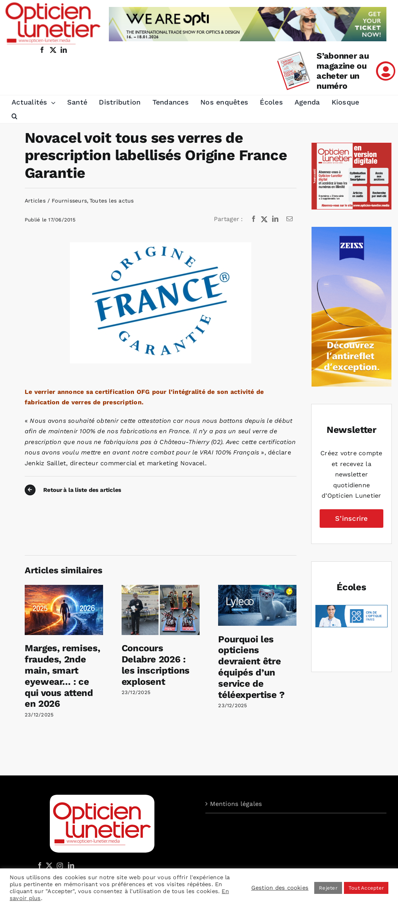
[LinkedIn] (275, 219)
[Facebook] (254, 219)
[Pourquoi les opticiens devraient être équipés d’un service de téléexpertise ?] (257, 588)
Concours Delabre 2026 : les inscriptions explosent (156, 665)
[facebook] (42, 50)
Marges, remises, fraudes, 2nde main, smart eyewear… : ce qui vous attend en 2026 (62, 676)
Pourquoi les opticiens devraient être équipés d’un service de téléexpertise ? (251, 667)
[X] (264, 219)
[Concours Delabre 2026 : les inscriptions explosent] (161, 588)
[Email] (289, 219)
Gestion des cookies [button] (280, 887)
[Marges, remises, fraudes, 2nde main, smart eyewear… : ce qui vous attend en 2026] (64, 588)
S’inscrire (351, 518)
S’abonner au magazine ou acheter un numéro (343, 71)
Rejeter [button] (328, 888)
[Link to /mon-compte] (385, 71)
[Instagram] (59, 865)
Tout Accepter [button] (366, 888)
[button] (14, 116)
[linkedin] (64, 50)
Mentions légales (236, 803)
